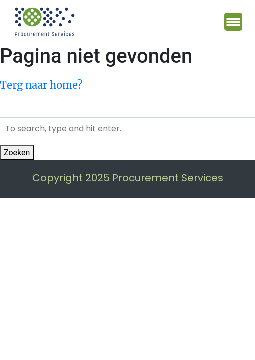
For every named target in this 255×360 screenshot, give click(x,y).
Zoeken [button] (17, 153)
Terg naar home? (41, 85)
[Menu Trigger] (233, 22)
